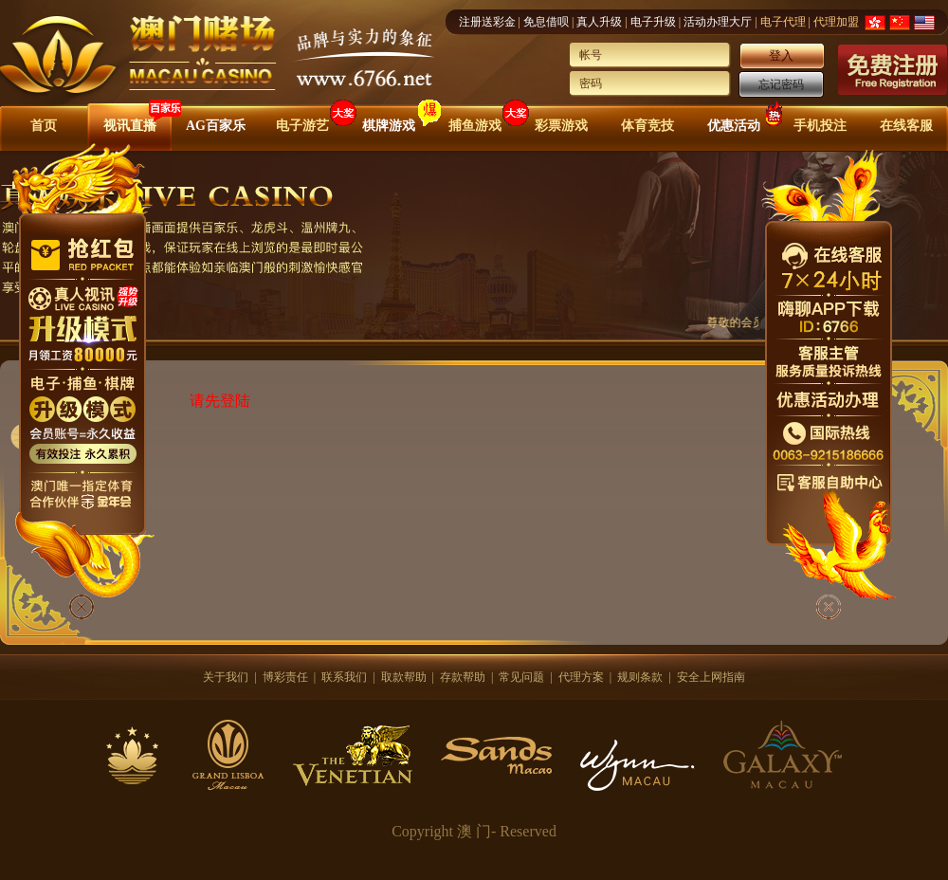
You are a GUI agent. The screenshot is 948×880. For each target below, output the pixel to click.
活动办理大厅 (718, 21)
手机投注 (820, 126)
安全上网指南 (711, 677)
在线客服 (906, 126)
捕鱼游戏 (474, 126)
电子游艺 (302, 126)
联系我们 (344, 677)
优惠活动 (733, 126)
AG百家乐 (216, 126)
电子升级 (653, 21)
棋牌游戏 (388, 126)
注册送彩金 (487, 21)
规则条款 (640, 677)
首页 (43, 126)
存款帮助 (462, 677)
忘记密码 (781, 84)
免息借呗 (546, 21)
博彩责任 (285, 677)
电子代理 (783, 21)
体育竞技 (647, 126)
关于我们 (225, 677)
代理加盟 (836, 21)
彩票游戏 (561, 126)
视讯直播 (129, 126)
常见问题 (521, 677)
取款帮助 (404, 677)
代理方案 (581, 677)
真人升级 (599, 21)
